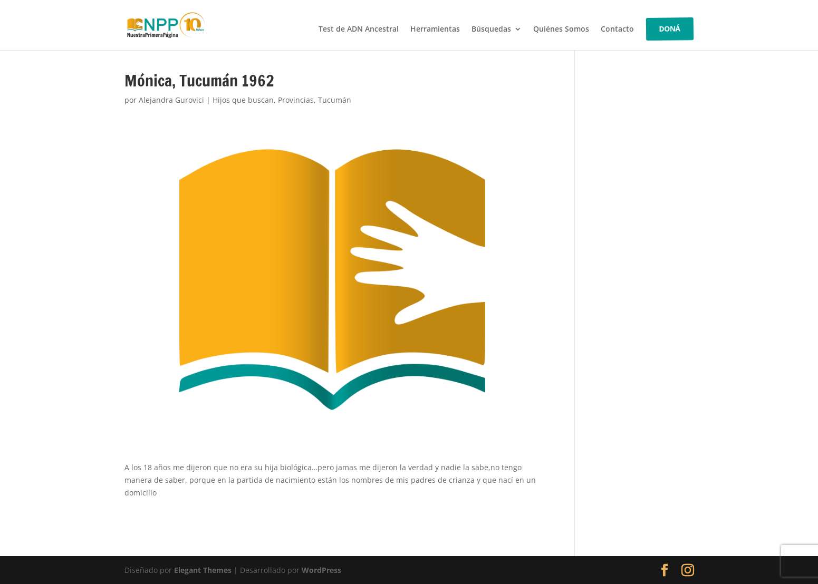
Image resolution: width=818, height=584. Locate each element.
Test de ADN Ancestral (359, 29)
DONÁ (670, 29)
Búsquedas (491, 29)
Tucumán (334, 100)
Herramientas (435, 29)
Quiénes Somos (561, 29)
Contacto (617, 29)
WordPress (321, 570)
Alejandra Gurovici (171, 100)
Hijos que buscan (243, 100)
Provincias (296, 100)
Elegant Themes (203, 570)
